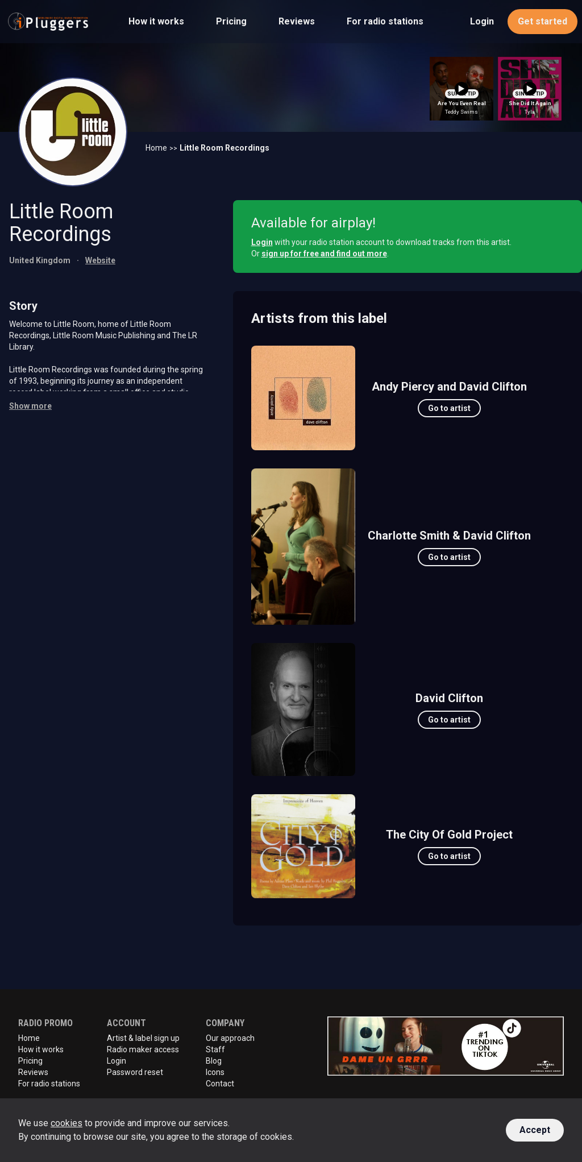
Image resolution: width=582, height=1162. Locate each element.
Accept (534, 1129)
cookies (66, 1123)
